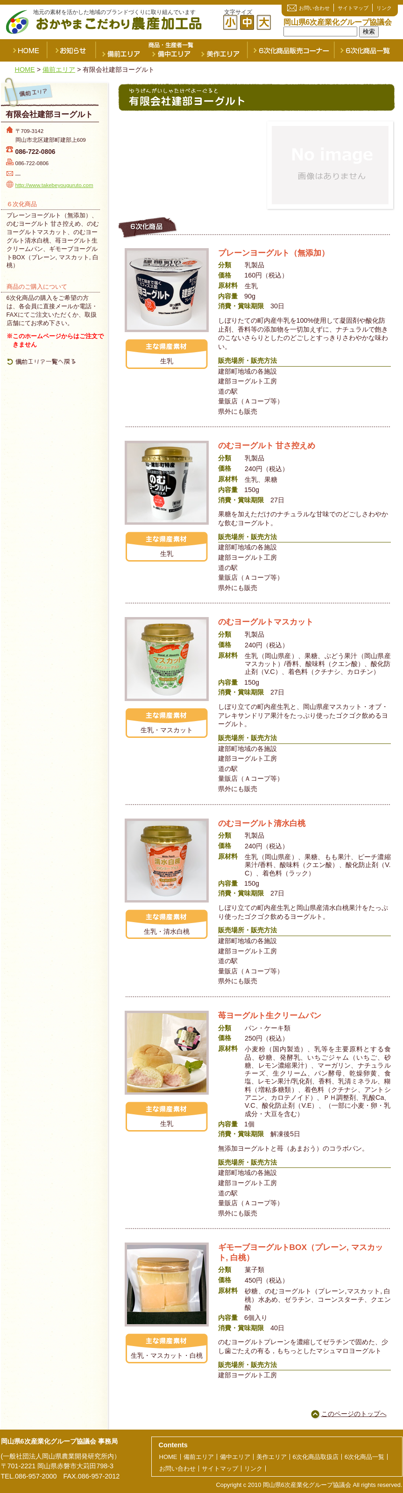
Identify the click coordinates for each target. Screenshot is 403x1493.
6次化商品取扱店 (316, 1456)
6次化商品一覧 (364, 1456)
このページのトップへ (354, 1413)
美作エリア (222, 50)
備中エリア (171, 50)
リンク (384, 8)
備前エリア (120, 50)
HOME (24, 50)
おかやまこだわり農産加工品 (118, 23)
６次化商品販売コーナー (291, 50)
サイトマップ (353, 8)
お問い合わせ (314, 8)
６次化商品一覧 (369, 50)
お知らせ (72, 50)
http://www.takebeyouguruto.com (54, 185)
